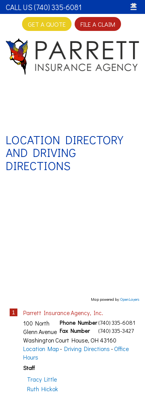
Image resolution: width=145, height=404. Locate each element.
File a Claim (97, 24)
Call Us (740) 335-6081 (44, 7)
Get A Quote (47, 24)
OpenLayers (129, 299)
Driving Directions (87, 349)
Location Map (41, 349)
